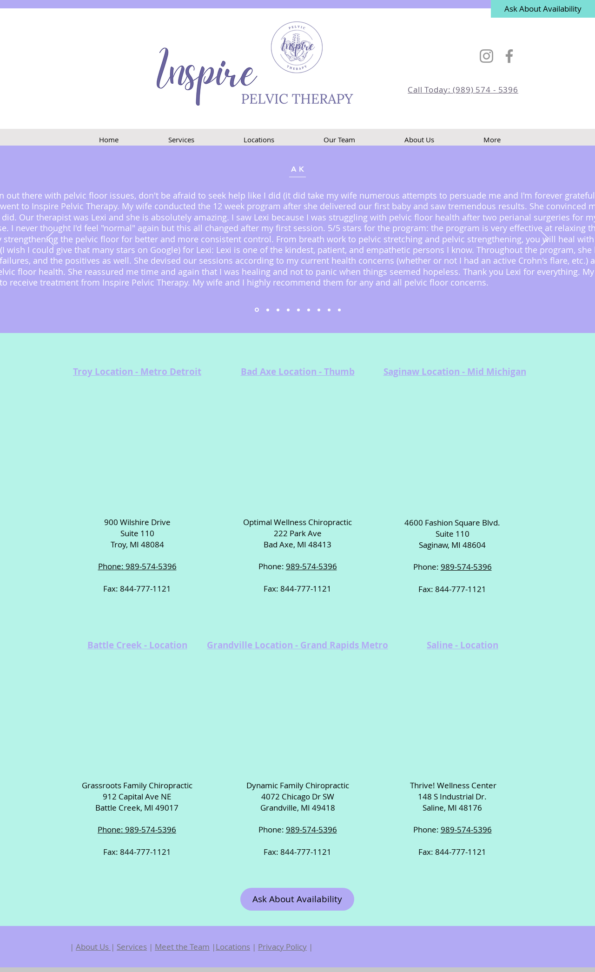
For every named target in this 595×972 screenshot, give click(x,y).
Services (132, 946)
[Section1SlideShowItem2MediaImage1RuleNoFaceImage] (267, 309)
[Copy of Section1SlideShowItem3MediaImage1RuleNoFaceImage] (288, 309)
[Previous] (50, 239)
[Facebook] (509, 56)
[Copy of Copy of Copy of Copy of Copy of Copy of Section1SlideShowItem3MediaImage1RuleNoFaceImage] (339, 309)
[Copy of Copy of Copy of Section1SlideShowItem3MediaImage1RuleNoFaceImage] (308, 309)
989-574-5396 (311, 566)
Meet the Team (182, 946)
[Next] (545, 239)
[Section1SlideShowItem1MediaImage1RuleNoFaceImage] (257, 310)
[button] (259, 139)
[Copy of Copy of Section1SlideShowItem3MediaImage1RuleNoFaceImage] (298, 309)
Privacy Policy (282, 946)
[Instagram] (486, 56)
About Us (93, 946)
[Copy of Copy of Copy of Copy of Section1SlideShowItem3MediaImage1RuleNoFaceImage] (318, 309)
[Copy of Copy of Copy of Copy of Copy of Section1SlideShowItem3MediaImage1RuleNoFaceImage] (329, 309)
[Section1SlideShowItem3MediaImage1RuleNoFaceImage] (278, 309)
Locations (233, 946)
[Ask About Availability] (543, 9)
